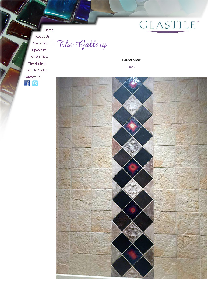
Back (131, 67)
